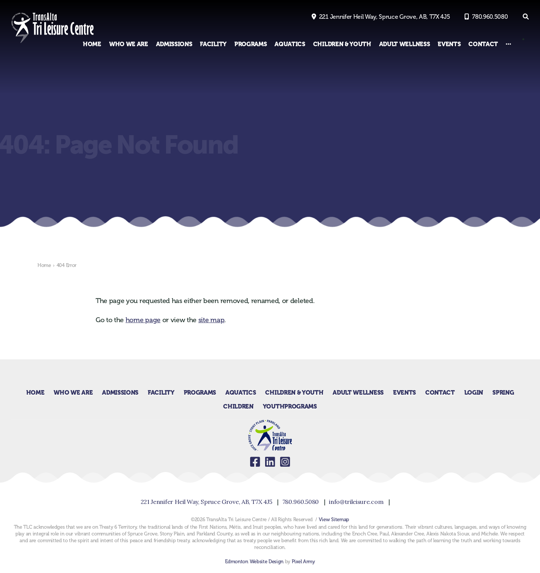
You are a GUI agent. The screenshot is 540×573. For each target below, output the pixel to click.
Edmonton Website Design (254, 561)
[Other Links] (508, 44)
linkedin (270, 461)
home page (143, 320)
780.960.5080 (490, 16)
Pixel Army (303, 561)
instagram (285, 461)
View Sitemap (334, 519)
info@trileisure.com (356, 501)
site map (211, 320)
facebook (255, 461)
